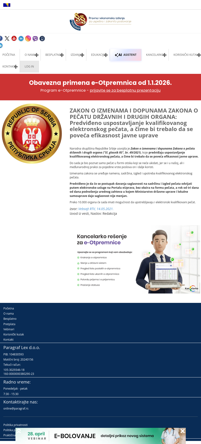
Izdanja (76, 55)
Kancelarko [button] (155, 55)
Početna (8, 308)
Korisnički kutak (13, 334)
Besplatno (53, 55)
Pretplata (9, 324)
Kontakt (8, 340)
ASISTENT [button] (125, 55)
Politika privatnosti (15, 425)
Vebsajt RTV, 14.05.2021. (96, 209)
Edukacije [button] (98, 55)
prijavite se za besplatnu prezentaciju (125, 90)
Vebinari (8, 329)
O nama (30, 55)
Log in (29, 66)
